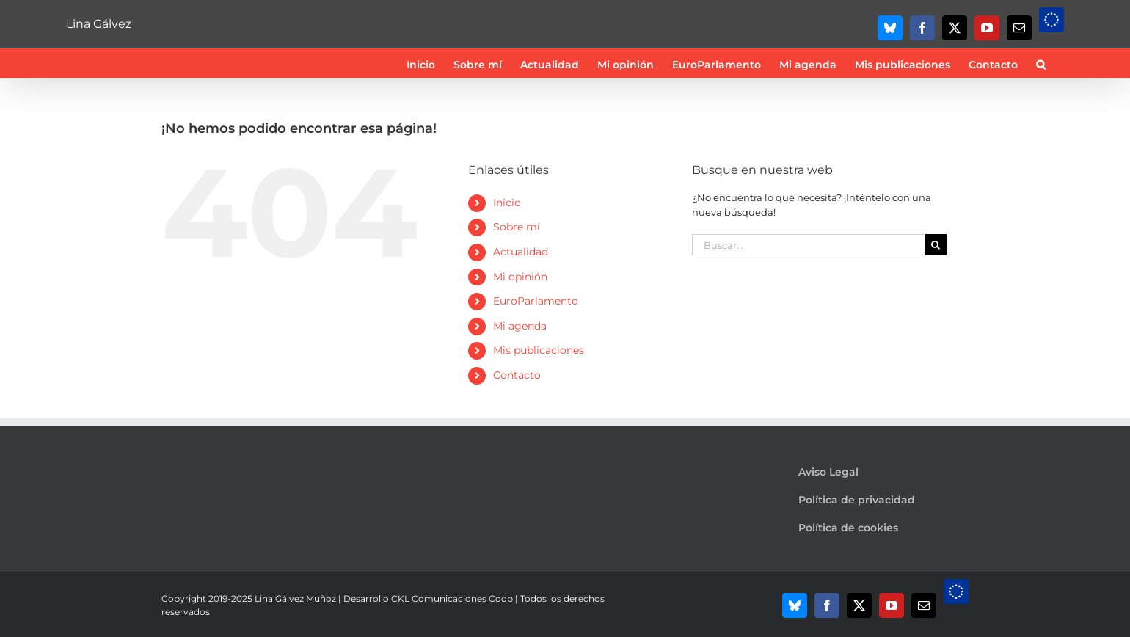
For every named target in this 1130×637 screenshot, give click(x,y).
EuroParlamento (535, 300)
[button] (1041, 63)
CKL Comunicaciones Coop (452, 598)
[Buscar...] (808, 244)
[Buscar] (936, 244)
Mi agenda (520, 325)
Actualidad (520, 251)
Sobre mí (516, 226)
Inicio (507, 202)
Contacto (517, 375)
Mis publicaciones (538, 350)
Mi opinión (520, 276)
